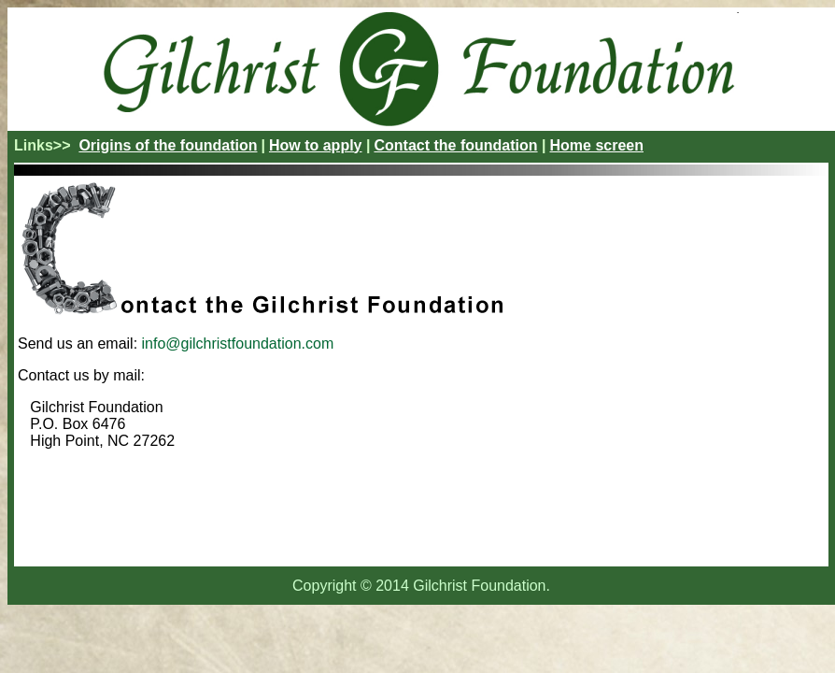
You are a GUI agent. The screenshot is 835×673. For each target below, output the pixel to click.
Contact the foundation (455, 145)
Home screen (596, 145)
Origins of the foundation (167, 145)
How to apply (315, 145)
